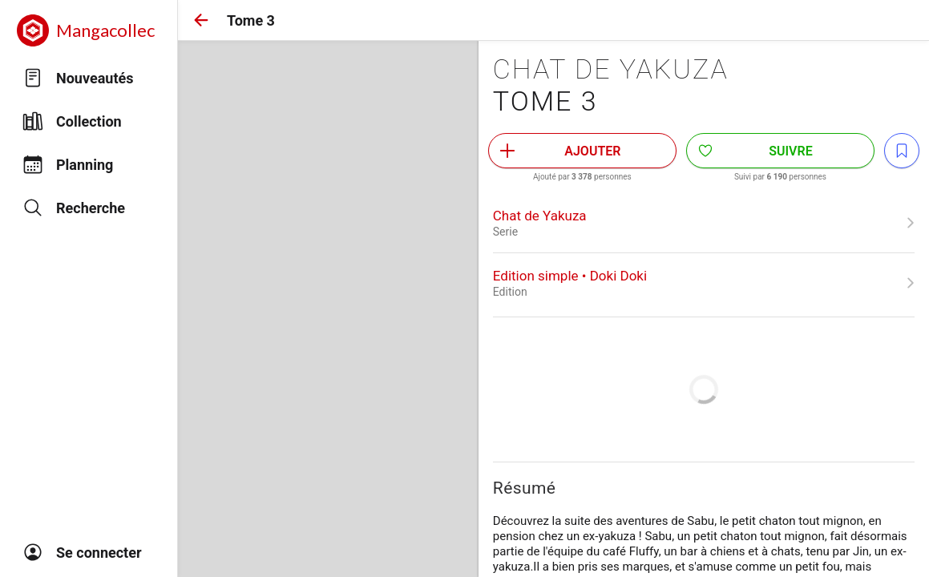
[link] (704, 222)
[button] (201, 20)
